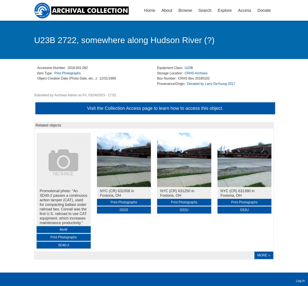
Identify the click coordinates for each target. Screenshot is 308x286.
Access (244, 10)
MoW (63, 229)
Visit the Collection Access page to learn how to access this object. (155, 108)
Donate (264, 10)
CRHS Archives (196, 73)
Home (149, 10)
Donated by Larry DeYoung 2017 (211, 84)
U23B (189, 68)
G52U (184, 210)
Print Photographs (67, 73)
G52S (124, 210)
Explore (225, 10)
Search (204, 10)
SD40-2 (63, 245)
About (166, 10)
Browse (185, 10)
